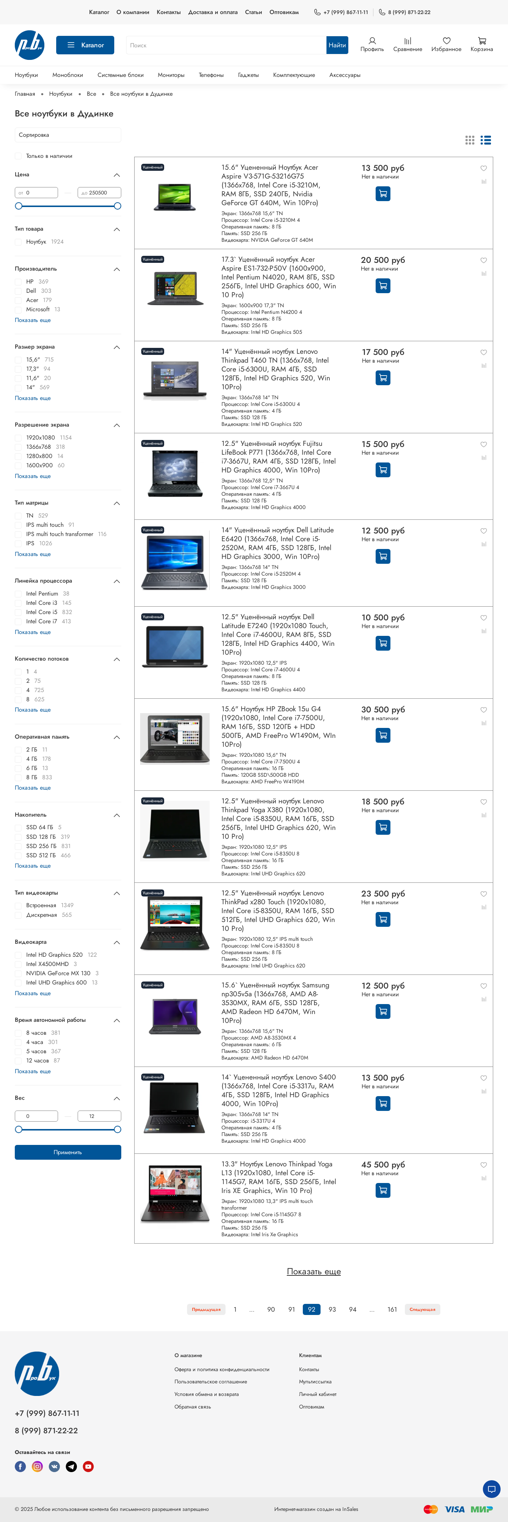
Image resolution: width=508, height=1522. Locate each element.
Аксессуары (344, 75)
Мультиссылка (315, 1381)
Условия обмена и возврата (207, 1394)
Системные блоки (121, 75)
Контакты (169, 12)
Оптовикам (284, 12)
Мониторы (171, 75)
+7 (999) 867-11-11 (341, 12)
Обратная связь (193, 1406)
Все (91, 93)
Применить (68, 1152)
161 (392, 1309)
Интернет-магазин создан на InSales (316, 1509)
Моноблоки (68, 75)
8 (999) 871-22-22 (404, 12)
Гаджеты (248, 75)
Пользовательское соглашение (211, 1381)
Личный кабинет (317, 1394)
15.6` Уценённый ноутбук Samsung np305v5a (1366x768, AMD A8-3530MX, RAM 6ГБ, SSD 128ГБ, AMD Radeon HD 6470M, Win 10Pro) (275, 1003)
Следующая (423, 1309)
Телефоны (211, 75)
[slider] (18, 205)
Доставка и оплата (213, 12)
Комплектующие (294, 75)
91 (291, 1309)
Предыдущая (206, 1309)
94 (352, 1309)
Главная (25, 93)
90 (271, 1309)
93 (332, 1309)
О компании (132, 12)
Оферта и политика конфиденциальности (222, 1369)
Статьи (253, 12)
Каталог (99, 12)
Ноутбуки (26, 75)
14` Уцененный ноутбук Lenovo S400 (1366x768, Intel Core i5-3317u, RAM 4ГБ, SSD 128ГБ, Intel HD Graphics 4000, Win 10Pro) (278, 1090)
